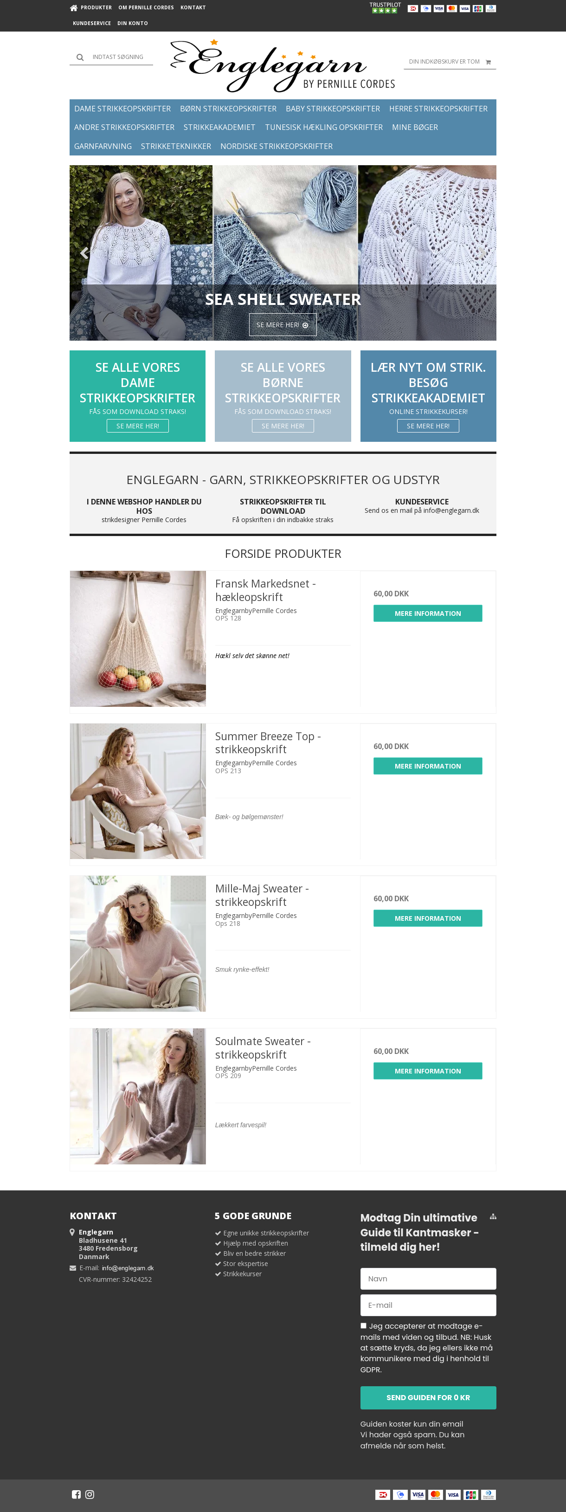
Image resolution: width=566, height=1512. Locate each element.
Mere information (428, 613)
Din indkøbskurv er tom (452, 62)
